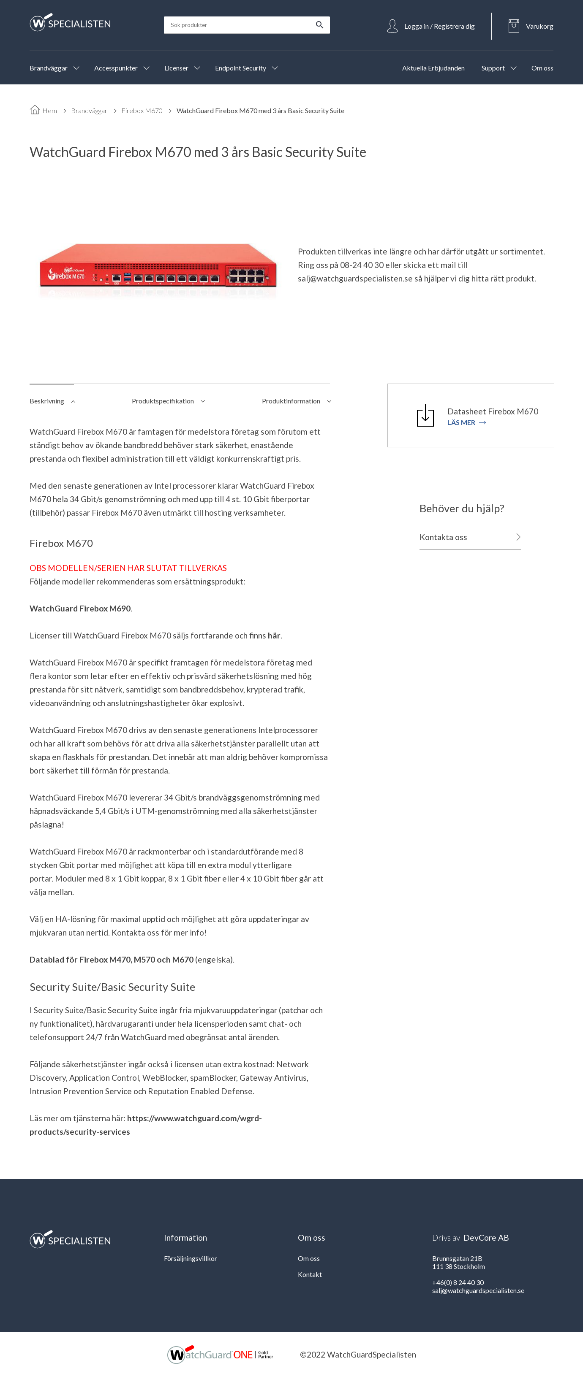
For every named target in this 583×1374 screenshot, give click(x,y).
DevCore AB (486, 1237)
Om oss (309, 1258)
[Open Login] (431, 26)
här (274, 635)
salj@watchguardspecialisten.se (355, 278)
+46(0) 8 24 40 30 (458, 1282)
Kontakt (310, 1274)
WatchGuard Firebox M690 (80, 608)
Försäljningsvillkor (190, 1258)
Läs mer (467, 422)
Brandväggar (89, 110)
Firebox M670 (142, 110)
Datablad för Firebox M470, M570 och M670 (111, 959)
